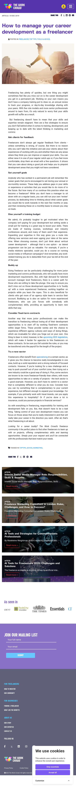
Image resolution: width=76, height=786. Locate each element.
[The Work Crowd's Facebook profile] (4, 746)
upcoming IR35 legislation (55, 337)
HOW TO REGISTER (10, 689)
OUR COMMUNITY (9, 693)
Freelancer (24, 39)
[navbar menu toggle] (70, 6)
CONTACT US (8, 731)
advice (29, 448)
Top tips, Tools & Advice (39, 39)
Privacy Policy (8, 768)
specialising (42, 357)
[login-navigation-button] (63, 6)
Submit (21, 655)
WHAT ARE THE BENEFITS (12, 710)
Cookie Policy (24, 768)
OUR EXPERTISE (9, 727)
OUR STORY (7, 723)
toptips (22, 448)
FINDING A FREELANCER (11, 706)
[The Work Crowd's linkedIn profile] (19, 746)
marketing (38, 448)
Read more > (12, 486)
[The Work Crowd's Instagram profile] (26, 746)
